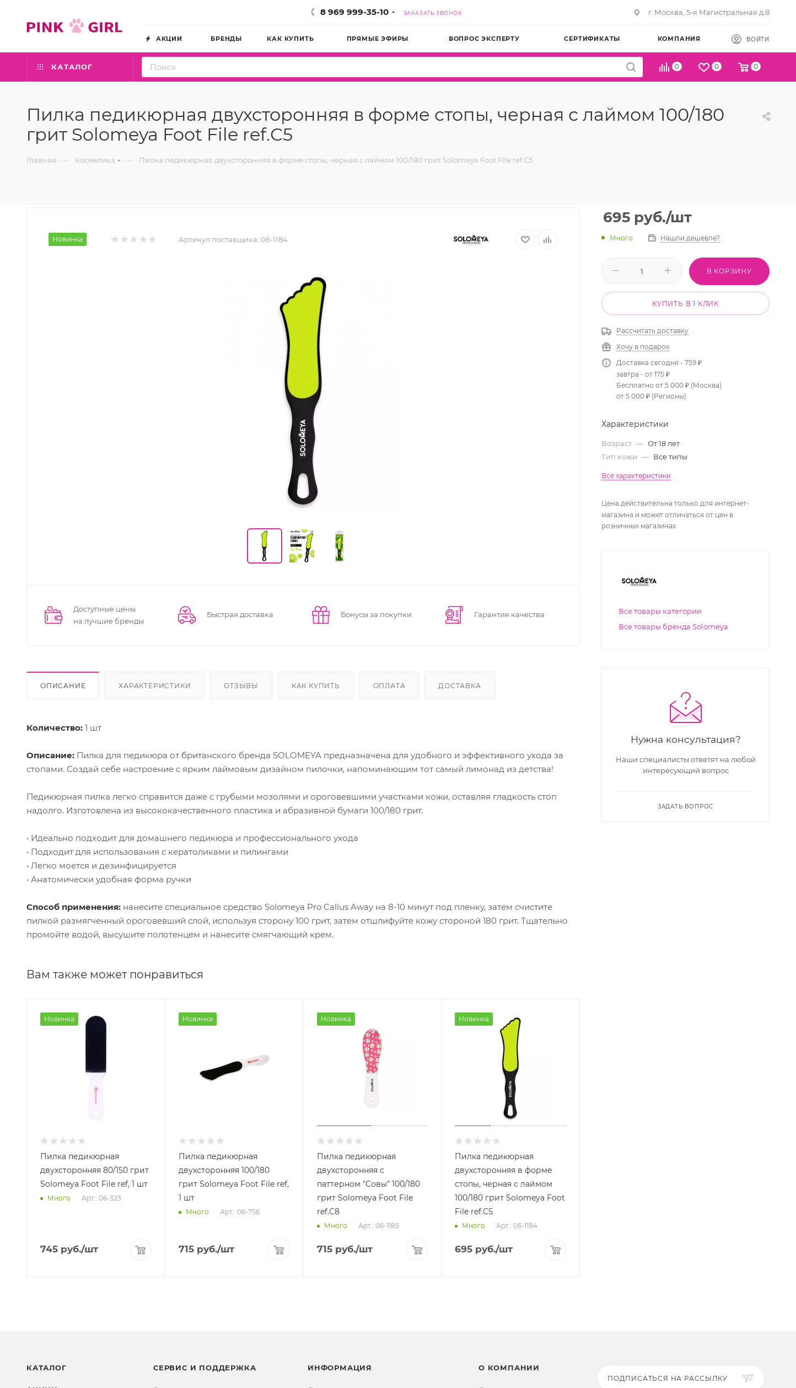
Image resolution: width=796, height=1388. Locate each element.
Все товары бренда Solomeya (673, 626)
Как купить (316, 686)
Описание (62, 686)
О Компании (509, 1367)
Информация (340, 1367)
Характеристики (155, 686)
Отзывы (241, 686)
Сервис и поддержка (204, 1367)
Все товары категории (660, 611)
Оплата (389, 686)
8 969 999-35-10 (354, 12)
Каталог (46, 1367)
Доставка (459, 686)
